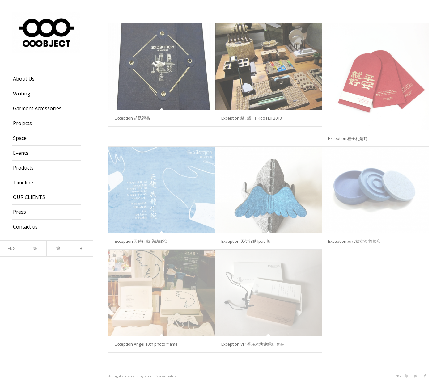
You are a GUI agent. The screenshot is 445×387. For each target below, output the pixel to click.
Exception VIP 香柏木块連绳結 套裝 (252, 344)
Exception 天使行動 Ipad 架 (246, 241)
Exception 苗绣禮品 (132, 118)
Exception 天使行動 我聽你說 (141, 241)
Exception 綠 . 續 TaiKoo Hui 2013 (251, 118)
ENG (12, 248)
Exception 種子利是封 (347, 138)
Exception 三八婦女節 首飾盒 (354, 241)
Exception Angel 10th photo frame (146, 344)
